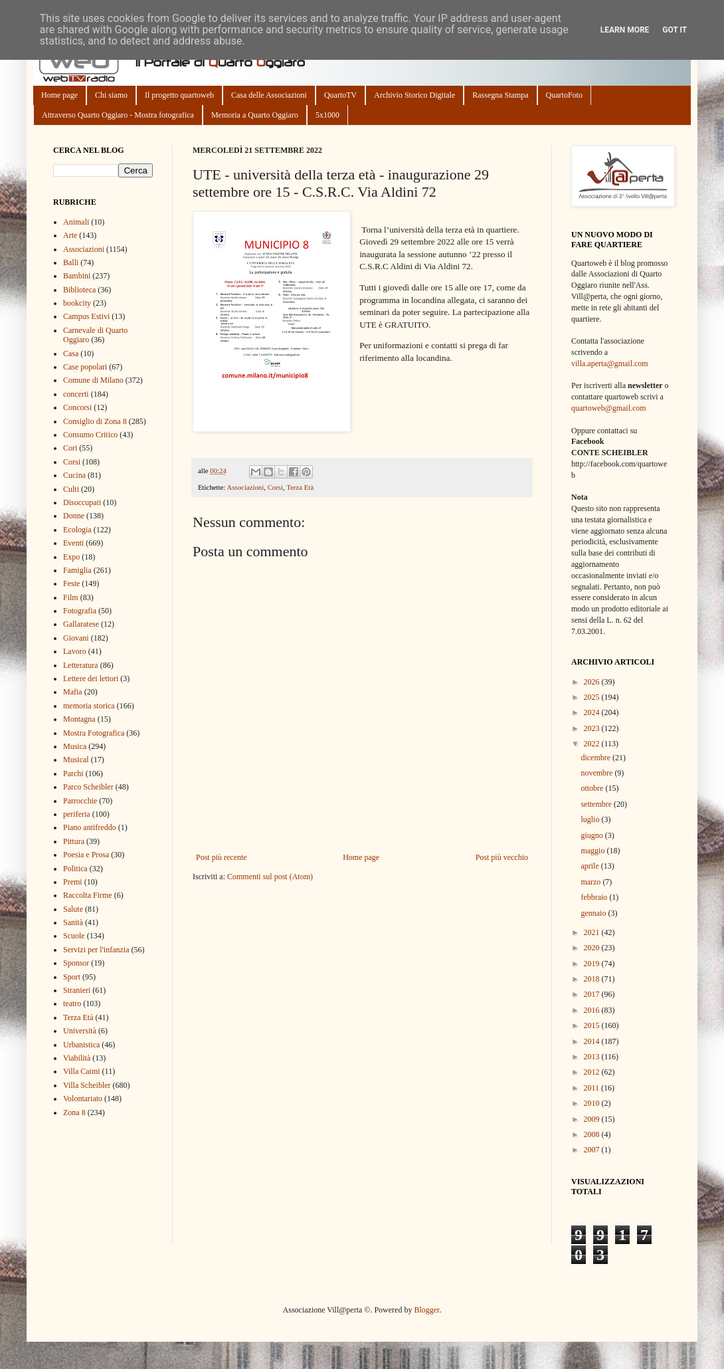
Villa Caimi (81, 1071)
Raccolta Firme (87, 895)
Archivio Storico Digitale (414, 95)
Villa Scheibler (87, 1085)
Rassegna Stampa (500, 95)
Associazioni (245, 487)
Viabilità (76, 1058)
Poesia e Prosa (86, 854)
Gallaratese (81, 624)
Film (70, 597)
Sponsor (76, 963)
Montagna (79, 719)
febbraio (595, 897)
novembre (597, 773)
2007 (593, 1149)
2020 (593, 947)
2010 (593, 1103)
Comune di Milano (93, 380)
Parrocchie (80, 800)
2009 (593, 1119)
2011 (593, 1088)
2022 (593, 743)
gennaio (594, 913)
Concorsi (77, 407)
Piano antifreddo (89, 827)
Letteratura (80, 665)
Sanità (73, 922)
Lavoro (74, 651)
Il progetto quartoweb (179, 95)
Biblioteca (79, 289)
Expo (71, 557)
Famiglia (77, 570)
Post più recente (221, 857)
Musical (76, 759)
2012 (593, 1072)
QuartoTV (340, 95)
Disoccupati (82, 502)
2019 (593, 963)
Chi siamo (111, 95)
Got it (674, 30)
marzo (591, 882)
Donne (73, 515)
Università (79, 1030)
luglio (591, 819)
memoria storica (89, 705)
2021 (593, 932)
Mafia (72, 691)
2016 (593, 1010)
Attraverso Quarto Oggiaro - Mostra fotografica (118, 115)
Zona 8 (74, 1112)
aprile (590, 866)
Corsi (275, 487)
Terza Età (300, 487)
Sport (71, 977)
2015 (593, 1025)
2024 (593, 712)
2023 (593, 728)
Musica (74, 746)
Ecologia (77, 529)
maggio (593, 850)
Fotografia (79, 610)
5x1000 (327, 115)
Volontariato (82, 1098)
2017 (593, 994)
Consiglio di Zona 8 (95, 421)
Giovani (76, 638)
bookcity (77, 303)
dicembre (596, 757)
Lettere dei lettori (90, 678)
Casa (70, 353)
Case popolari (85, 366)
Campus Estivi (86, 316)
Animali (76, 222)
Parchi (73, 773)
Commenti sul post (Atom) (270, 876)
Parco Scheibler (88, 786)
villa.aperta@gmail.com (609, 363)
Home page (59, 95)
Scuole (74, 935)
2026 (593, 681)
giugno (592, 835)
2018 (593, 979)
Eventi (73, 543)
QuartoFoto (564, 95)
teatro (72, 1003)
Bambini (76, 275)
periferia (76, 814)
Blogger (426, 1310)
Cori (70, 448)
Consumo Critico (90, 434)
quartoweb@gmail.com (608, 408)
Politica (75, 868)
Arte (70, 235)
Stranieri (76, 990)
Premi (72, 882)
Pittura (73, 841)
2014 (593, 1041)
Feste (71, 583)
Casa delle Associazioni (269, 95)
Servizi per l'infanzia (96, 949)
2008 (593, 1134)
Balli (70, 262)
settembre (597, 804)
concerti (76, 394)
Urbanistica (81, 1044)
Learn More (625, 30)
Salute (73, 909)
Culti (71, 489)
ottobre (593, 788)
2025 (593, 697)
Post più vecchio (502, 857)
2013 (593, 1056)
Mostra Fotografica (93, 733)
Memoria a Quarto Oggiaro (254, 115)
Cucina (74, 475)
